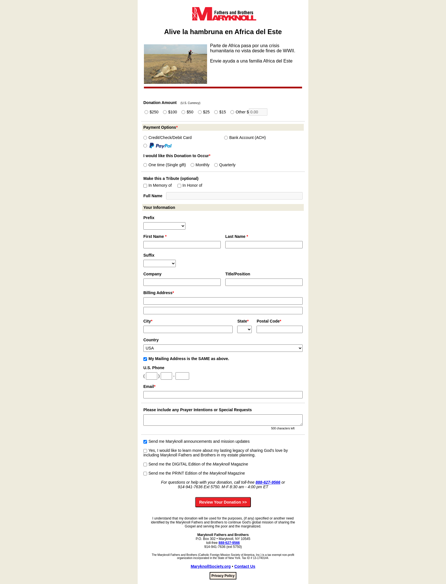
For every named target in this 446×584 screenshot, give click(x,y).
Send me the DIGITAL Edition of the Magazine (195, 464)
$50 (187, 112)
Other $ (248, 112)
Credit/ (167, 137)
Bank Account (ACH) (245, 137)
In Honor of (189, 185)
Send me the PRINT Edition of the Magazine (194, 473)
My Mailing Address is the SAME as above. (186, 358)
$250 (151, 112)
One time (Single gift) (164, 165)
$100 (170, 112)
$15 (220, 112)
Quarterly (225, 165)
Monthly (200, 165)
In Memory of (157, 185)
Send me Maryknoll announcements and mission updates (196, 441)
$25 (204, 112)
